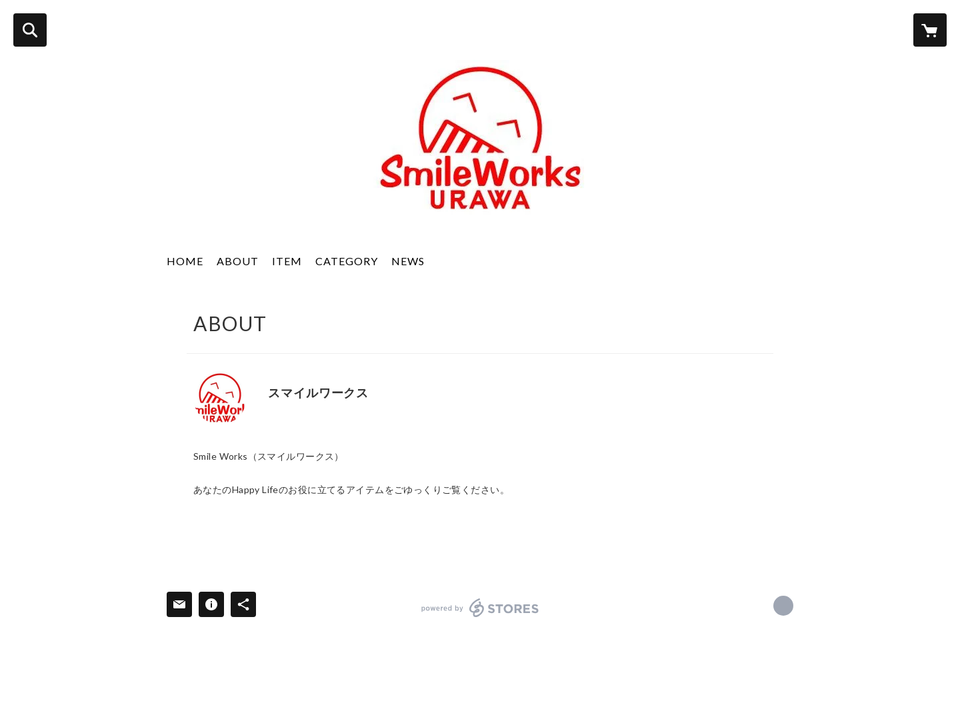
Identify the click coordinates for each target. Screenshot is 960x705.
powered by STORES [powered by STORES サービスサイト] (480, 607)
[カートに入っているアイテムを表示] (930, 30)
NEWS (408, 261)
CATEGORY (346, 261)
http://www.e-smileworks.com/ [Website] (273, 412)
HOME (185, 261)
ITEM (287, 261)
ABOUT (238, 261)
